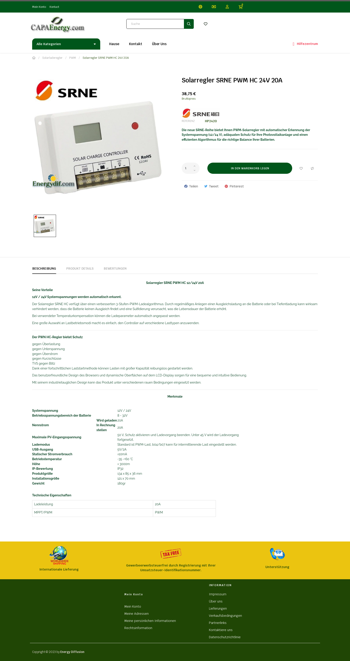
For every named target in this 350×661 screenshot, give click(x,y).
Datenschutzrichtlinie (225, 637)
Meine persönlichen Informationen (150, 621)
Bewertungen (115, 268)
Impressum (217, 594)
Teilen (193, 186)
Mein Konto (39, 7)
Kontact (54, 7)
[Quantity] (191, 168)
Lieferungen (218, 608)
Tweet (214, 186)
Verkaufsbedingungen (225, 616)
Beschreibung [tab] (44, 268)
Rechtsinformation (138, 628)
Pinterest (237, 186)
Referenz (188, 121)
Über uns (216, 601)
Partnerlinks (218, 623)
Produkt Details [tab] (80, 268)
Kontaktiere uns (221, 630)
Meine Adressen (136, 614)
